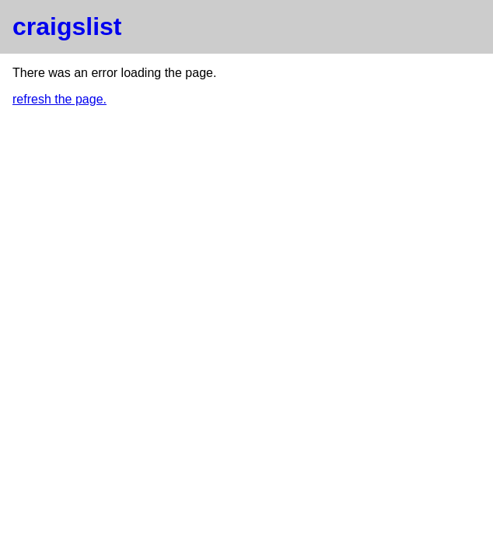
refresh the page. (59, 99)
